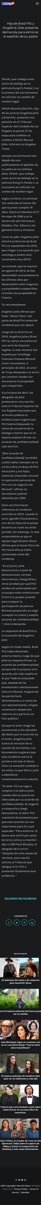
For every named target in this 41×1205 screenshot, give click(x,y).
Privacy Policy (20, 1189)
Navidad (25, 1192)
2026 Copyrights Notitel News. (16, 1185)
